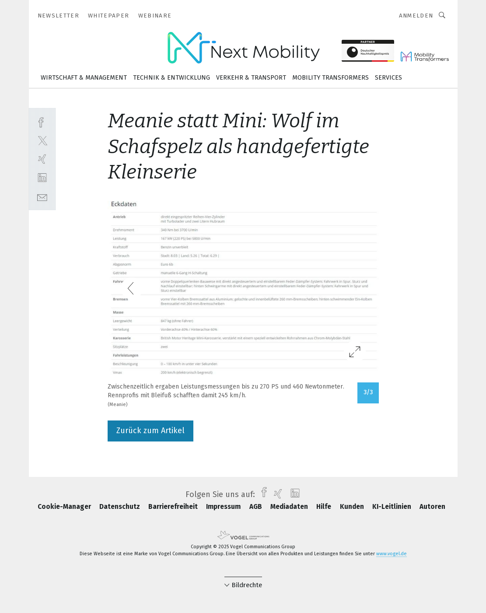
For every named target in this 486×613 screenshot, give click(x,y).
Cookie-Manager (65, 507)
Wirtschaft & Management (84, 77)
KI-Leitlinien (392, 507)
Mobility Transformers (330, 77)
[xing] (42, 159)
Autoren (432, 507)
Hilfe (324, 507)
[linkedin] (42, 177)
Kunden (353, 507)
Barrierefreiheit (173, 507)
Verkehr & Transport (251, 77)
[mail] (42, 196)
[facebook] (42, 121)
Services (388, 77)
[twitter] (42, 140)
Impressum (224, 507)
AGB (256, 507)
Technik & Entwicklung (171, 77)
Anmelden (416, 15)
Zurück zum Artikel (150, 430)
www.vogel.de (391, 554)
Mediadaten (290, 507)
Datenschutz (120, 507)
